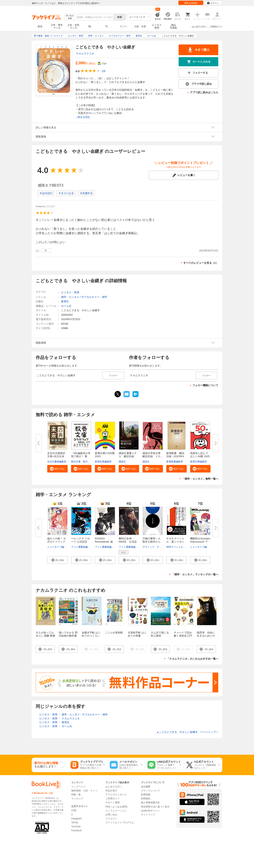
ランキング (77, 798)
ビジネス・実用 (70, 292)
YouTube (76, 826)
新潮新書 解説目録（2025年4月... (175, 456)
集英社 (65, 301)
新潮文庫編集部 (103, 461)
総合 (40, 26)
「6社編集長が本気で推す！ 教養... (80, 456)
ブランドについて (150, 790)
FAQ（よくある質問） (117, 806)
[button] (57, 469)
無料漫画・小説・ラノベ (84, 790)
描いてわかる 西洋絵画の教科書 (68, 634)
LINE (74, 810)
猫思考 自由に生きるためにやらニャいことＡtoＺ (206, 637)
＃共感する (86, 193)
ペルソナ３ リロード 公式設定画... (80, 541)
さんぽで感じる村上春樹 (160, 634)
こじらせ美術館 (114, 632)
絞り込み (70, 17)
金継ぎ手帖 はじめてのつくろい (91, 634)
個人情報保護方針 (150, 802)
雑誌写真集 (173, 26)
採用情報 (145, 794)
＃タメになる (66, 193)
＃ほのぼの (45, 193)
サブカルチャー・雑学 (94, 296)
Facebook (76, 830)
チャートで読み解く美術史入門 (183, 634)
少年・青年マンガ (57, 26)
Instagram (76, 818)
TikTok (74, 822)
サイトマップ (148, 814)
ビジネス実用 (157, 26)
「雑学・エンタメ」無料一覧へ (200, 478)
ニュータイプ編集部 (58, 547)
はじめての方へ (199, 26)
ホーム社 (66, 305)
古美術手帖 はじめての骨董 (137, 634)
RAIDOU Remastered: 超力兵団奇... (104, 541)
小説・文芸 (140, 26)
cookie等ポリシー (150, 810)
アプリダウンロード (116, 794)
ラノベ (123, 26)
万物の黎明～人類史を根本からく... (151, 541)
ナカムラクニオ (85, 53)
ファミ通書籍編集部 (81, 547)
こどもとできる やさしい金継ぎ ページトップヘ (187, 731)
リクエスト (111, 818)
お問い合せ (111, 814)
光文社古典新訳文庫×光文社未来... (56, 456)
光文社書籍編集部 (56, 461)
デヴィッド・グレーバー (155, 547)
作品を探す (111, 790)
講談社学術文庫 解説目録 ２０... (152, 455)
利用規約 (145, 798)
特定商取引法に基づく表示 (155, 806)
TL (106, 26)
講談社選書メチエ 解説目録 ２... (128, 456)
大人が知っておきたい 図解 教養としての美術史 (45, 635)
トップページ (78, 786)
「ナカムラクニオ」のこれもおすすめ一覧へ (192, 658)
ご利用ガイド (215, 26)
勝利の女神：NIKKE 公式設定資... (128, 541)
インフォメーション (116, 810)
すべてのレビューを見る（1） (200, 262)
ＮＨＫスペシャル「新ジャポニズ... (175, 541)
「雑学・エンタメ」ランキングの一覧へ (195, 574)
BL (90, 26)
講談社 (122, 461)
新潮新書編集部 (174, 461)
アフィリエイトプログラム (119, 822)
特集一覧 (76, 794)
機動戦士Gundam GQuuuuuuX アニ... (200, 541)
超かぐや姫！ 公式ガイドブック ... (56, 541)
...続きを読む (82, 116)
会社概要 (145, 786)
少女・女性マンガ (73, 26)
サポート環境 (112, 802)
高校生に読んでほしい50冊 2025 (200, 455)
